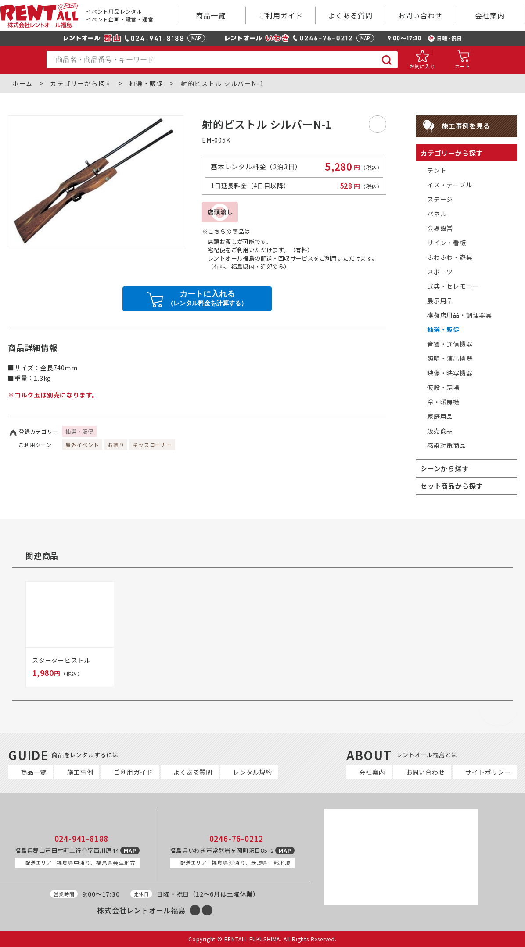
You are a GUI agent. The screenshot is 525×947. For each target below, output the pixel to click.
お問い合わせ (420, 15)
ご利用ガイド (281, 15)
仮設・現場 (443, 387)
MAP (196, 38)
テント (436, 170)
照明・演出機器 (450, 358)
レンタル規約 (252, 772)
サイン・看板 (446, 242)
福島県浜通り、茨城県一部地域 (235, 862)
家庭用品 (440, 416)
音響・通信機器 (450, 343)
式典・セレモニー (453, 286)
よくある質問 (350, 15)
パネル (436, 213)
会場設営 (440, 228)
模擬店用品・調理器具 (459, 315)
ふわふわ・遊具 (450, 257)
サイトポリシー (488, 772)
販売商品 (440, 430)
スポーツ (440, 271)
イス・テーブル (449, 184)
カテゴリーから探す (80, 83)
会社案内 (489, 15)
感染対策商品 (446, 445)
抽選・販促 (146, 83)
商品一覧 (210, 15)
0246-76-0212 (236, 839)
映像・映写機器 (450, 372)
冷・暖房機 (443, 401)
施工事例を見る (466, 125)
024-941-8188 (81, 839)
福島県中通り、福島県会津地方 (80, 862)
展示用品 (440, 300)
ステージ (440, 199)
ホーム (22, 83)
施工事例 (80, 772)
